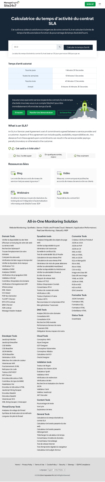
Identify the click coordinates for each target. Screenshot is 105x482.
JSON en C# (76, 249)
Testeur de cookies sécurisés (48, 290)
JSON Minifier (7, 352)
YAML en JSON (77, 279)
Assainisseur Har (8, 384)
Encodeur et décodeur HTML (13, 387)
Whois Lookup (7, 287)
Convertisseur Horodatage (47, 441)
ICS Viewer (6, 293)
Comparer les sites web (11, 258)
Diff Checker (7, 376)
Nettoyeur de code (9, 370)
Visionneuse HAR (8, 364)
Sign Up (90, 4)
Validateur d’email (8, 278)
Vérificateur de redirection (47, 378)
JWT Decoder (42, 396)
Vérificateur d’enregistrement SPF (15, 284)
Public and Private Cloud (53, 228)
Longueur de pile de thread (12, 417)
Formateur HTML (78, 308)
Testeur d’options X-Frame (47, 297)
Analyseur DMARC (9, 273)
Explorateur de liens (44, 410)
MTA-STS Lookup (8, 302)
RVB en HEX (76, 285)
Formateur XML (78, 302)
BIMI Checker (7, 305)
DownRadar (76, 319)
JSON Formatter (78, 299)
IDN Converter (77, 291)
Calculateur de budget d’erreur (49, 450)
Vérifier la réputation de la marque (15, 264)
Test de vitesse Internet (46, 444)
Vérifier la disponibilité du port (48, 246)
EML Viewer (6, 290)
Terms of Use (39, 465)
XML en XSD (76, 252)
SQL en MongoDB (79, 261)
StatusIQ (59, 231)
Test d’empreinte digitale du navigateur (52, 447)
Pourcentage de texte (45, 404)
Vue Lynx (40, 407)
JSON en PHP (77, 246)
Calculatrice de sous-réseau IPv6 (49, 261)
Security (62, 465)
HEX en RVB (76, 288)
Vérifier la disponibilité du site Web (15, 240)
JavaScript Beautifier (10, 343)
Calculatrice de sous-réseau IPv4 (49, 258)
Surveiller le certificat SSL (46, 252)
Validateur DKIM (8, 269)
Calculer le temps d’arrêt (78, 47)
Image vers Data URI (79, 273)
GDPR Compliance (83, 465)
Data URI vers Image (79, 276)
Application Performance (85, 228)
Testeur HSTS (42, 299)
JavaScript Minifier (9, 340)
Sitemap (71, 465)
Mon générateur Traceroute (47, 305)
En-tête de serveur (44, 276)
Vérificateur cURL (43, 294)
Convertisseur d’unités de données (50, 438)
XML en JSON (77, 258)
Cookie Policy (52, 465)
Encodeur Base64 (9, 393)
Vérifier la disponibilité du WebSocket (51, 270)
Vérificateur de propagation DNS (14, 275)
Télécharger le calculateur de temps (50, 435)
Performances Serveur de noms (49, 326)
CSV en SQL (76, 270)
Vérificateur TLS (8, 266)
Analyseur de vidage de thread (13, 411)
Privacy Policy (27, 465)
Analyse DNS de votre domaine (48, 314)
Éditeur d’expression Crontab (48, 285)
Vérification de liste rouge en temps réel (17, 261)
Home (17, 465)
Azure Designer (43, 343)
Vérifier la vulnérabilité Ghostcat (49, 273)
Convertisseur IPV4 (44, 288)
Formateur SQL (77, 305)
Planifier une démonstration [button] (41, 112)
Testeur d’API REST (9, 373)
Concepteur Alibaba (44, 352)
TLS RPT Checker (8, 299)
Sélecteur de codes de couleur (14, 361)
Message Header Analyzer (12, 311)
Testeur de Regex (44, 366)
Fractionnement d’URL (10, 367)
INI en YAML (76, 267)
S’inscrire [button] (18, 112)
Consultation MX (43, 317)
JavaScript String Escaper (11, 390)
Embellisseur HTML (79, 311)
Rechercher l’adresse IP (11, 249)
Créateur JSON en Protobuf (82, 240)
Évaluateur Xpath (43, 372)
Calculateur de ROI (44, 355)
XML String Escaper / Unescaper (14, 402)
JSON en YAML (77, 282)
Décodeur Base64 (9, 396)
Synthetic (31, 228)
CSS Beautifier (7, 349)
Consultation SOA (43, 320)
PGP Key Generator (9, 296)
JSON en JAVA (77, 243)
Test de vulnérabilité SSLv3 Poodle (50, 255)
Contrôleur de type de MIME (13, 382)
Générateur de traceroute (47, 249)
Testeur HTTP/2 (43, 282)
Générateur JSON (8, 358)
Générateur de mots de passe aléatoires (52, 264)
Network (69, 228)
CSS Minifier (6, 346)
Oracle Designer (43, 358)
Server (39, 228)
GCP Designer (42, 346)
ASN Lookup (6, 308)
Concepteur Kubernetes (46, 349)
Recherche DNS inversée (46, 323)
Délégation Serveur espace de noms (51, 332)
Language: (43, 470)
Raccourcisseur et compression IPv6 (51, 302)
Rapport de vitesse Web (46, 279)
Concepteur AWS (43, 340)
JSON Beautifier (8, 355)
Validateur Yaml (43, 390)
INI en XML (76, 264)
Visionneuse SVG (8, 399)
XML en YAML (77, 255)
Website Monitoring (17, 228)
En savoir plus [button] (66, 112)
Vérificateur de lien (44, 381)
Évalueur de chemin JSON (47, 369)
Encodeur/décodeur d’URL (12, 378)
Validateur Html (43, 375)
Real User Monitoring (46, 231)
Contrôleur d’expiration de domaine (15, 281)
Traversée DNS (42, 329)
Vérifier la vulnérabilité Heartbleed (50, 267)
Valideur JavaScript (44, 393)
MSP (66, 231)
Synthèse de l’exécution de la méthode (17, 414)
